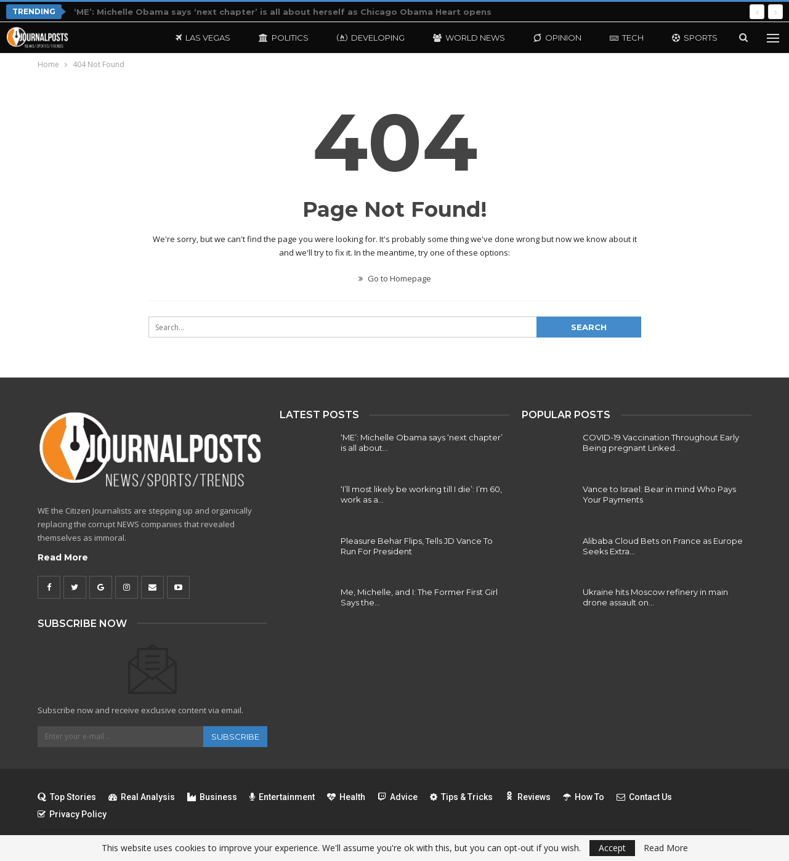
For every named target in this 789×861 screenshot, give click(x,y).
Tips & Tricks (461, 797)
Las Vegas (203, 37)
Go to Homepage (394, 278)
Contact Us (644, 797)
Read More (63, 557)
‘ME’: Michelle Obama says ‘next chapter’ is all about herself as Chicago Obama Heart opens (283, 12)
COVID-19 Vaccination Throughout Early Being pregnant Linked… (661, 442)
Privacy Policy (72, 814)
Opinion (557, 37)
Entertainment (282, 797)
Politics (284, 37)
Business (212, 797)
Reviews (528, 797)
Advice (398, 797)
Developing (371, 37)
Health (346, 797)
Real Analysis (141, 797)
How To (583, 797)
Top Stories (67, 797)
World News (469, 37)
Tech (627, 37)
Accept (612, 848)
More (684, 37)
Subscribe (235, 737)
